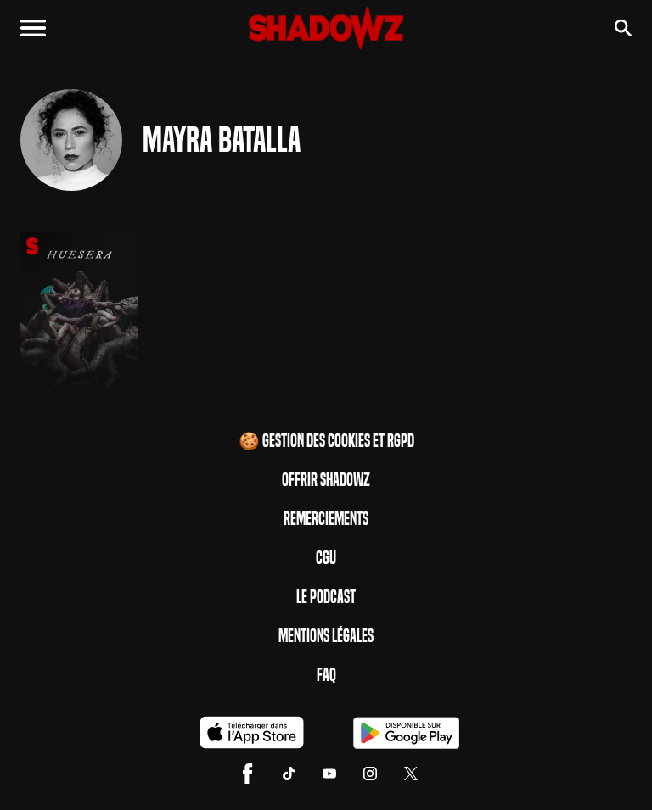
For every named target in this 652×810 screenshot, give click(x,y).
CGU (326, 558)
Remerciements (326, 519)
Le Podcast (326, 597)
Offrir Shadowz (326, 480)
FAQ (326, 675)
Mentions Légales (326, 636)
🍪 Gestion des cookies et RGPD (326, 441)
